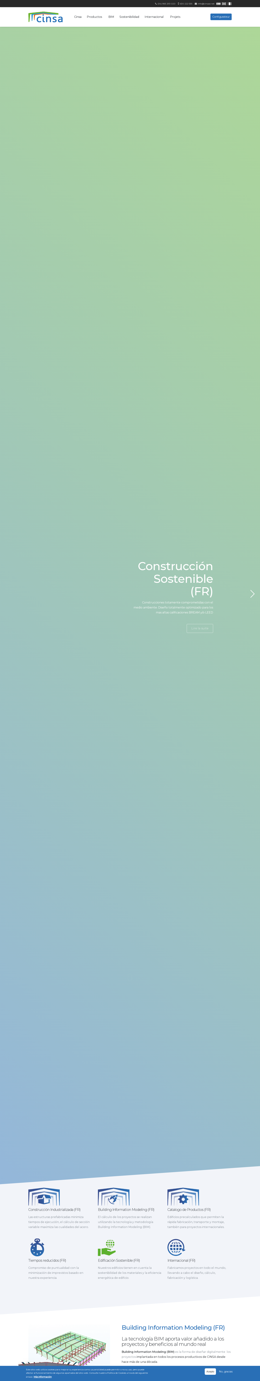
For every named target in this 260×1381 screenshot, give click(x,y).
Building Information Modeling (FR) (126, 1209)
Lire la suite (199, 628)
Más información (43, 1376)
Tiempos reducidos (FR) (48, 1276)
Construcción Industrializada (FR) (54, 1209)
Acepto (210, 1371)
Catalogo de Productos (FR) (189, 1209)
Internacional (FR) (183, 1276)
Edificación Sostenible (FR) (120, 1276)
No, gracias (226, 1371)
